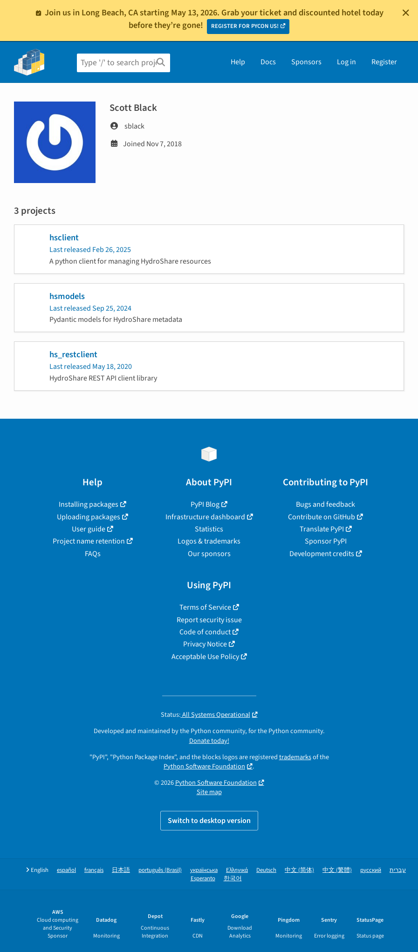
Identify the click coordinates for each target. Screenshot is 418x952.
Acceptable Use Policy (205, 657)
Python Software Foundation (204, 766)
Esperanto (203, 879)
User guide (88, 529)
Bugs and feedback (325, 504)
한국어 (233, 879)
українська (204, 870)
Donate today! (209, 741)
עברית (398, 870)
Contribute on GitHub (321, 517)
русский (370, 870)
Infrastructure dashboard (205, 517)
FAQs (93, 554)
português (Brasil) (160, 870)
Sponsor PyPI (326, 541)
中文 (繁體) (337, 870)
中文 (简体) (299, 870)
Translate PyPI (322, 529)
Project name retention (89, 541)
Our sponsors (209, 554)
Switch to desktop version (209, 821)
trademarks (295, 757)
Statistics (209, 529)
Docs (268, 62)
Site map (209, 792)
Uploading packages (88, 517)
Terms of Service (205, 607)
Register (384, 62)
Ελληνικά (237, 870)
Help (238, 62)
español (66, 870)
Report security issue (209, 620)
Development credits (321, 554)
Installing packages (88, 504)
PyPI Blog (205, 504)
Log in (346, 62)
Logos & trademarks (209, 541)
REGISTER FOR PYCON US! (245, 26)
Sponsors (306, 62)
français (93, 870)
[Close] (406, 12)
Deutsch (266, 870)
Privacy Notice (205, 644)
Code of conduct (205, 632)
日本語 (121, 870)
